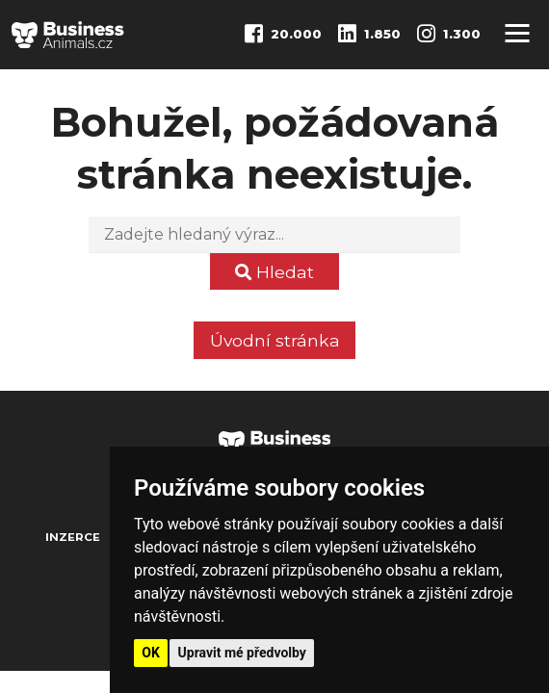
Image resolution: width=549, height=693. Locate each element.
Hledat (274, 272)
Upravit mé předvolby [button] (242, 652)
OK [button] (151, 652)
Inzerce (72, 537)
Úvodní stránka (275, 340)
